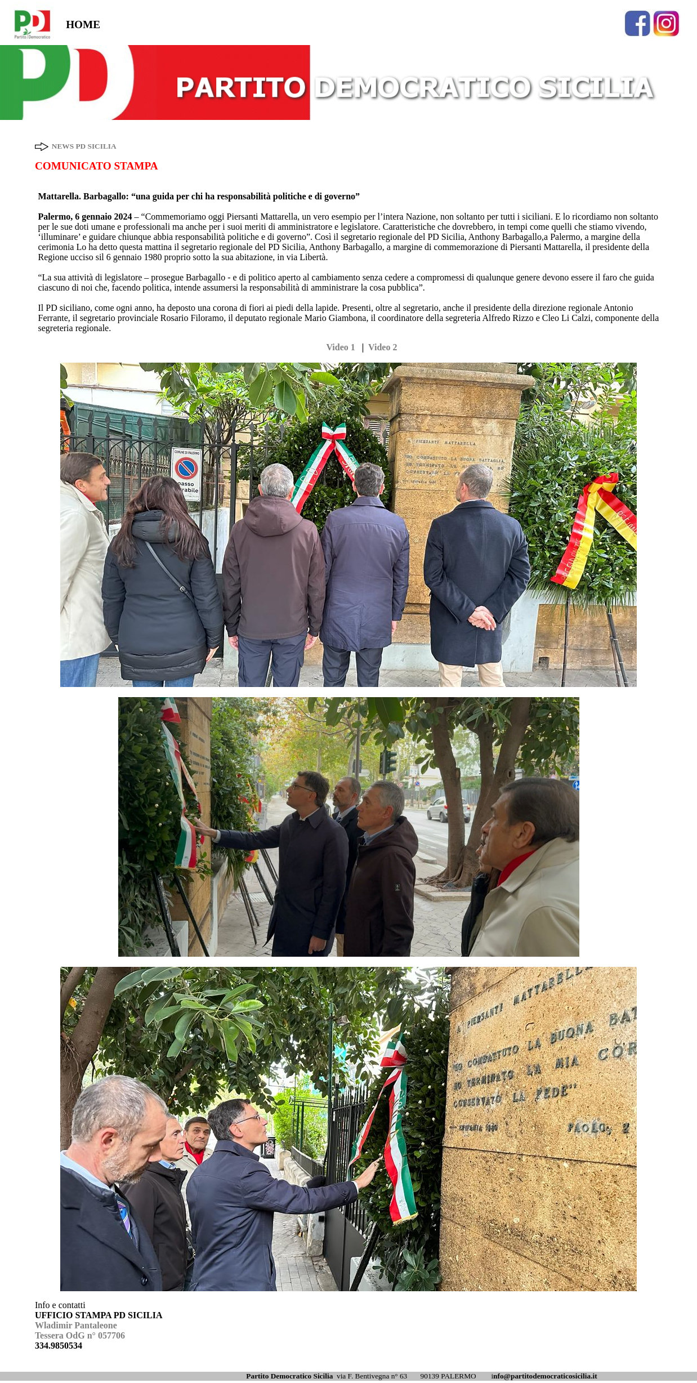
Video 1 (340, 347)
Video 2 (382, 347)
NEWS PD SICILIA (84, 146)
